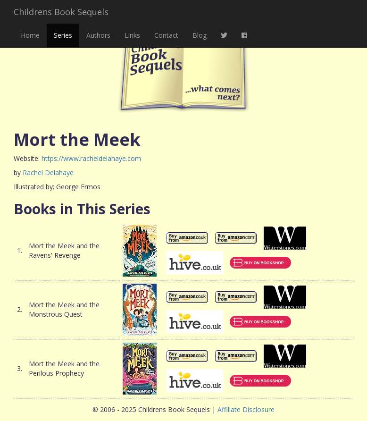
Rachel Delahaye (48, 172)
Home (30, 35)
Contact (166, 35)
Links (132, 35)
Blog (199, 35)
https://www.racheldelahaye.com (91, 158)
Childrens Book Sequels (61, 11)
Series (63, 35)
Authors (98, 35)
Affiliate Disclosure (246, 409)
